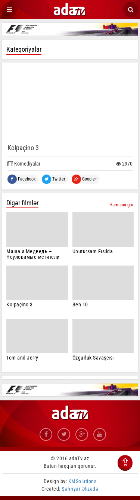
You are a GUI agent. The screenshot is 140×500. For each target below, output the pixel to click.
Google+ (84, 179)
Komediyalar (23, 164)
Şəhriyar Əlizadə (80, 489)
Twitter (53, 179)
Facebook (21, 179)
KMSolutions (82, 481)
